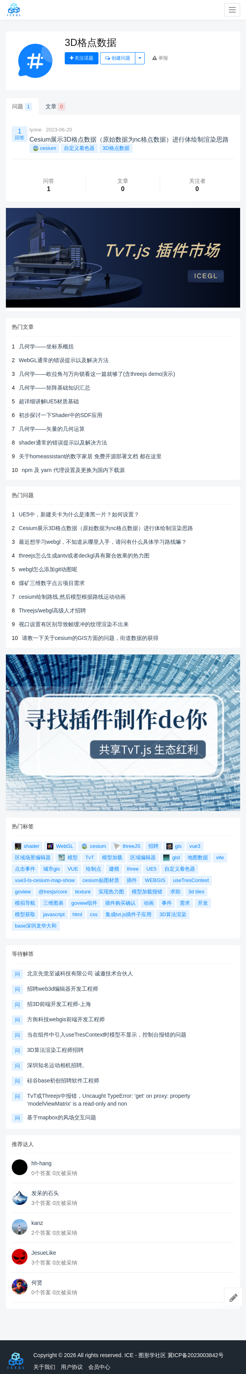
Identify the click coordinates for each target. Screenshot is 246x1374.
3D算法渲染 (172, 914)
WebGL (60, 846)
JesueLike (43, 1253)
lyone (35, 130)
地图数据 (198, 857)
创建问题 (117, 58)
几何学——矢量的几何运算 (52, 429)
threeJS (127, 846)
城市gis (51, 869)
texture (83, 892)
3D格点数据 (115, 148)
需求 (185, 903)
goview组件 (84, 903)
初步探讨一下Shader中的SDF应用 (60, 415)
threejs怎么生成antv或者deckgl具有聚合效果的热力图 (84, 555)
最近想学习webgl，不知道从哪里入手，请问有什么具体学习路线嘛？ (103, 542)
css (94, 914)
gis (174, 846)
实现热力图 (111, 892)
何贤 (36, 1282)
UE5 (151, 869)
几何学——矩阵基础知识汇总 (54, 388)
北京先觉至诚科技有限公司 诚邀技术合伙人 (80, 973)
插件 (132, 880)
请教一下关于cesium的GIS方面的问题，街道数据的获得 (90, 638)
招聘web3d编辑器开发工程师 (62, 989)
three (133, 869)
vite (220, 857)
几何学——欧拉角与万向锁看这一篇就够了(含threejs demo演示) (97, 374)
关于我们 (44, 1367)
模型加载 (112, 857)
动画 (149, 903)
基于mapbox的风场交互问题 (61, 1117)
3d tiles (196, 892)
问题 (22, 107)
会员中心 (99, 1367)
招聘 (153, 846)
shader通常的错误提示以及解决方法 (63, 442)
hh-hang (41, 1163)
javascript (54, 914)
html (77, 914)
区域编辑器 (143, 857)
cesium (44, 148)
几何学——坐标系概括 (46, 346)
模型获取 (25, 914)
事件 (167, 903)
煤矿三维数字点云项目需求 (52, 583)
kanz (37, 1223)
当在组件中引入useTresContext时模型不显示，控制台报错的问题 (106, 1034)
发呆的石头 (45, 1193)
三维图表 (53, 903)
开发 (203, 903)
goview (23, 892)
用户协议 (72, 1367)
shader (27, 846)
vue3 (195, 846)
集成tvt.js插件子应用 (129, 914)
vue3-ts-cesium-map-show (45, 880)
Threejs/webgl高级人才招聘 (52, 610)
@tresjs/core (52, 892)
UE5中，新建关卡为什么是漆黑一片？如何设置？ (79, 514)
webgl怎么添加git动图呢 (48, 569)
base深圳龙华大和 (35, 926)
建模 (114, 869)
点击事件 (25, 869)
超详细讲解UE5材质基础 (49, 401)
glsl (171, 858)
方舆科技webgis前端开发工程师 (66, 1019)
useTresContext (191, 880)
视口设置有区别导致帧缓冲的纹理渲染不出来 (74, 624)
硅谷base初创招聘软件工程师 (63, 1080)
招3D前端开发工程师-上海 (59, 1004)
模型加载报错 (147, 892)
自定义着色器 (79, 148)
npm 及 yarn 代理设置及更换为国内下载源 (73, 470)
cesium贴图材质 (100, 880)
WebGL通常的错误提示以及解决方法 (64, 360)
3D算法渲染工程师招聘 (55, 1050)
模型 (68, 858)
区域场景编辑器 (33, 857)
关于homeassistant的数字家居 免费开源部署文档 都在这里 (90, 456)
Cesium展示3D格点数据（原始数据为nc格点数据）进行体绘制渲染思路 (106, 528)
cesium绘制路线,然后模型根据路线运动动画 (72, 597)
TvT (89, 857)
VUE (72, 869)
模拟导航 (25, 903)
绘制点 (93, 869)
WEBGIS (155, 880)
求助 (175, 892)
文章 (56, 107)
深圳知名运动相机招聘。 (57, 1065)
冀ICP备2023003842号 (196, 1355)
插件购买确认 (120, 903)
